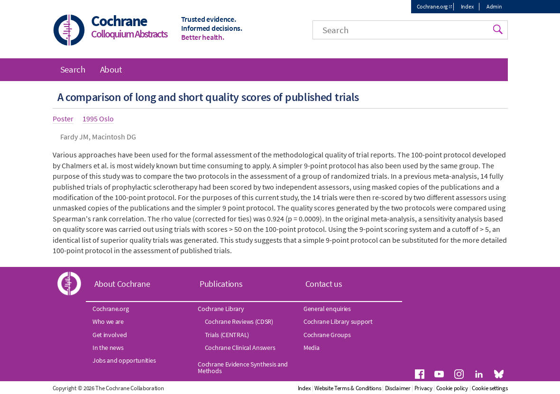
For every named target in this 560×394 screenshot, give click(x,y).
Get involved (109, 334)
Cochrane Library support (338, 321)
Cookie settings (490, 388)
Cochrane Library (221, 308)
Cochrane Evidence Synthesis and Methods (243, 367)
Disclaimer (398, 388)
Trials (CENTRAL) (227, 334)
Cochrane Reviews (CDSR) (239, 321)
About (111, 69)
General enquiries (327, 308)
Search (72, 69)
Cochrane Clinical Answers (240, 347)
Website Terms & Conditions (347, 388)
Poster (63, 118)
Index (467, 6)
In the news (108, 347)
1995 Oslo (98, 118)
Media (311, 347)
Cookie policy (452, 388)
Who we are (108, 321)
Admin (494, 6)
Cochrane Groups (327, 334)
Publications (221, 283)
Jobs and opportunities (124, 360)
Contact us (323, 283)
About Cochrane (122, 283)
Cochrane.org (432, 6)
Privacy (423, 388)
